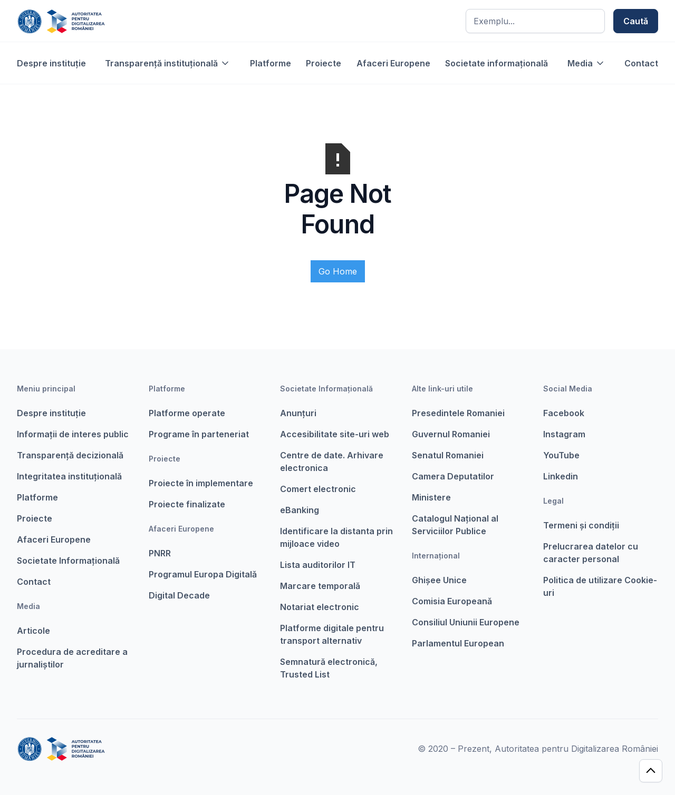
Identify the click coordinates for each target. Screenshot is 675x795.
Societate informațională (496, 63)
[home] (61, 21)
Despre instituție (51, 63)
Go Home (338, 271)
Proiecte (323, 63)
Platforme (270, 63)
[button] (168, 63)
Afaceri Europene (393, 63)
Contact (641, 63)
